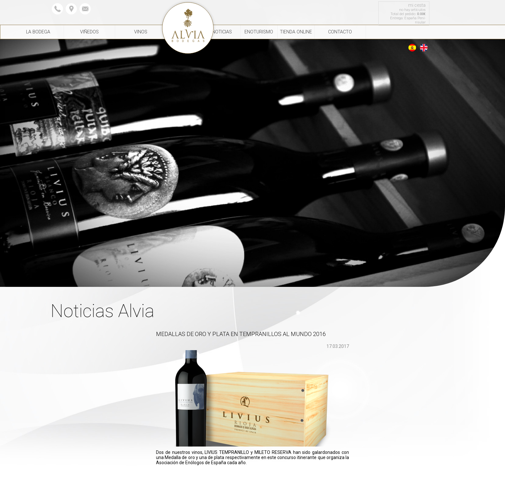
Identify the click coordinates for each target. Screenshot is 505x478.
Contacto (340, 32)
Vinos (140, 32)
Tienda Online (296, 32)
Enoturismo (258, 32)
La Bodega (38, 32)
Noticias (222, 32)
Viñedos (89, 32)
